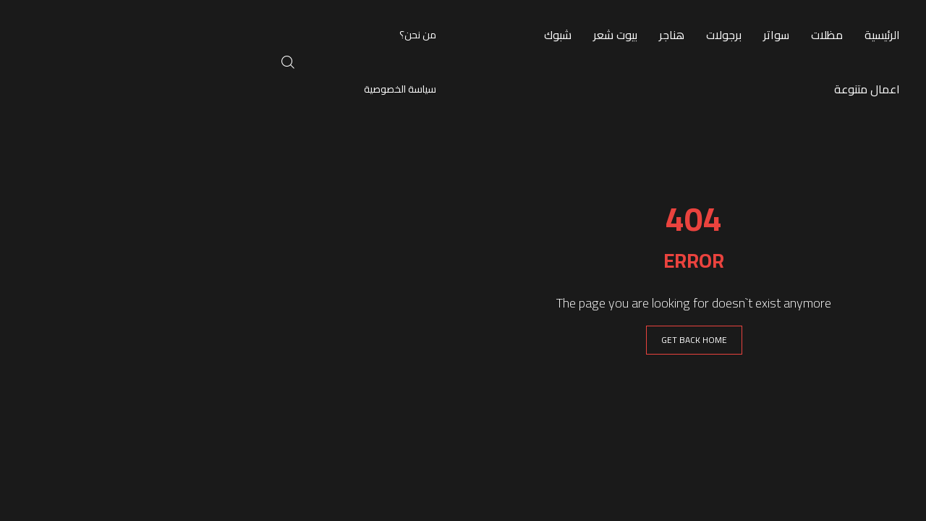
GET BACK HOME (463, 339)
